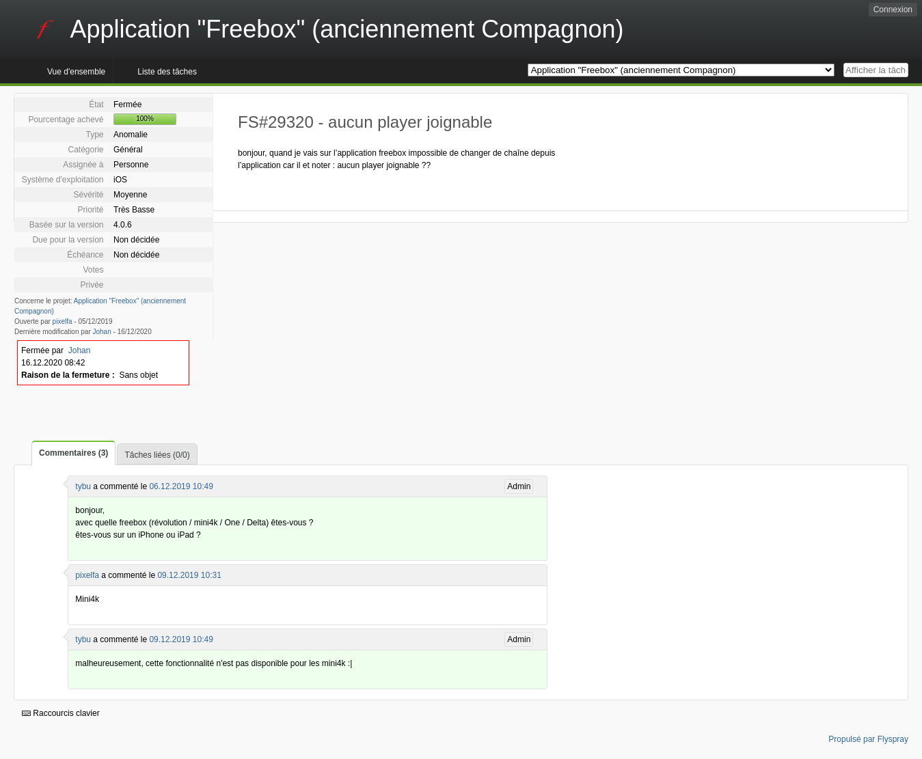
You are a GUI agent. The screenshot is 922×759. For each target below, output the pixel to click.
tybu (83, 486)
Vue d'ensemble (76, 72)
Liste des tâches (167, 72)
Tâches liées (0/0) (156, 455)
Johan (102, 331)
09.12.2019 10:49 (181, 639)
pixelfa (62, 321)
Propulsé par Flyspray (868, 739)
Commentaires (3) (73, 453)
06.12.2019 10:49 (181, 486)
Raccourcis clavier (61, 713)
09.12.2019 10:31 (189, 575)
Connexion (892, 9)
